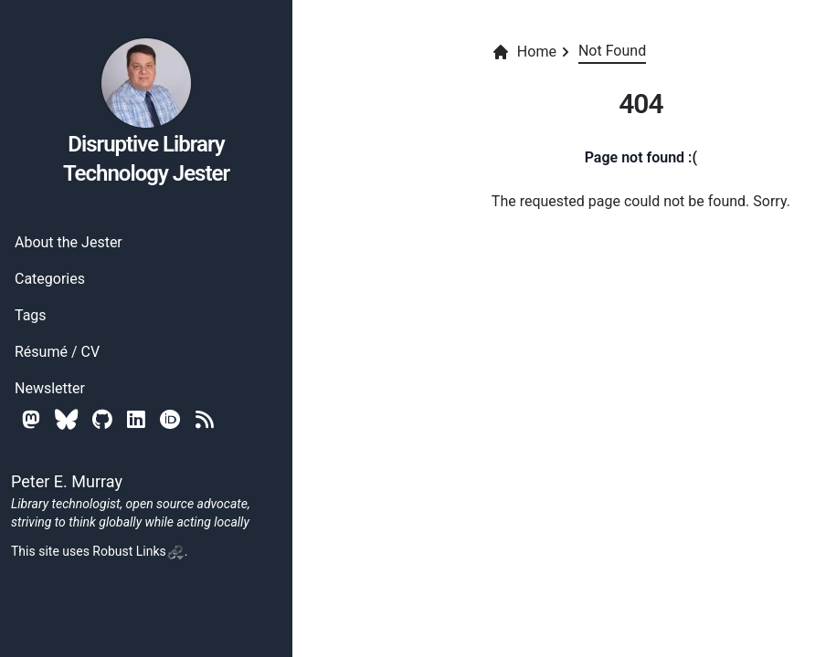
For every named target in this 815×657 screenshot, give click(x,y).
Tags (31, 315)
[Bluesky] (66, 419)
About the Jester (68, 242)
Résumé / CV (57, 351)
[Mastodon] (31, 419)
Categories (50, 278)
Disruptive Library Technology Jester (146, 111)
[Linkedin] (136, 419)
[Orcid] (170, 419)
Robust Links (138, 551)
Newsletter (50, 388)
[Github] (102, 419)
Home (524, 52)
